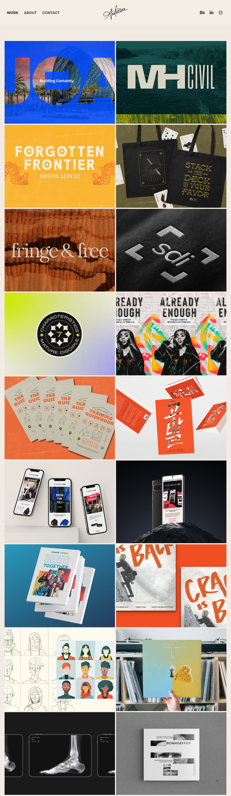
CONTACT (51, 12)
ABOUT (30, 12)
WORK (12, 12)
